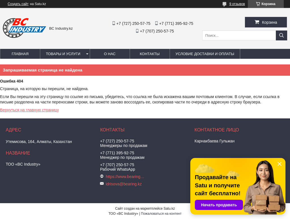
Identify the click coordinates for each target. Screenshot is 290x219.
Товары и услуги (63, 54)
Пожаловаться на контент (161, 214)
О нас (110, 54)
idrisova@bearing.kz (124, 184)
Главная (20, 54)
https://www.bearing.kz (125, 176)
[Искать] (281, 35)
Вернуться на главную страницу (29, 110)
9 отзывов (237, 4)
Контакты (149, 54)
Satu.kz (169, 209)
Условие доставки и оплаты (205, 54)
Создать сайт (18, 4)
